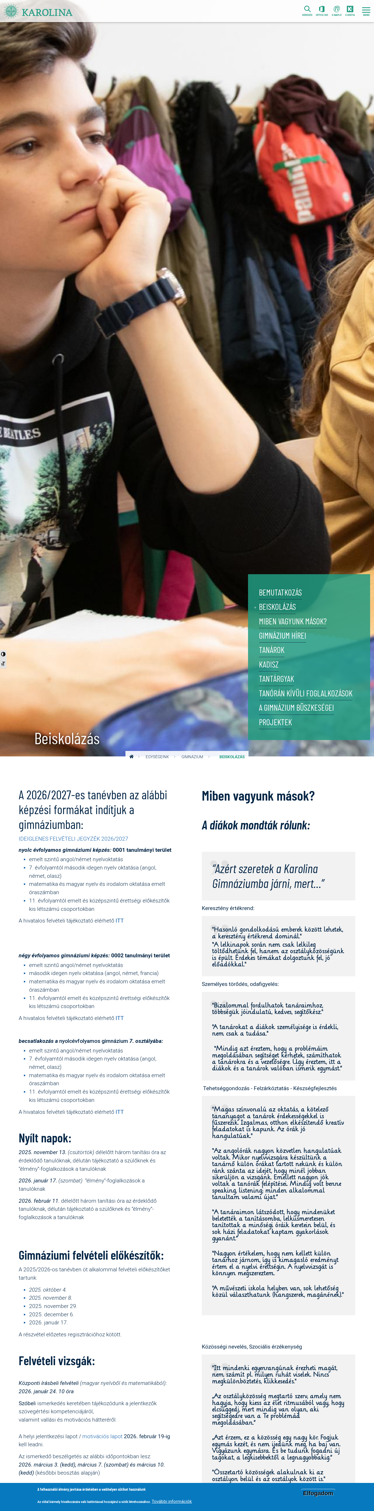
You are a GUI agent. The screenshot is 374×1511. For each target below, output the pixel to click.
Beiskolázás (277, 607)
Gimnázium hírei (282, 636)
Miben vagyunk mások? (293, 621)
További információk (172, 1501)
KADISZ (269, 665)
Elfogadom (318, 1493)
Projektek (275, 722)
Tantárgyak (276, 679)
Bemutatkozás (280, 592)
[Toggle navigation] (366, 11)
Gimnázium (192, 756)
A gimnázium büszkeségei (296, 708)
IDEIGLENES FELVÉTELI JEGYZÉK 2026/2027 (73, 838)
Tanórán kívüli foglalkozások (305, 694)
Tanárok (271, 650)
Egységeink (157, 756)
